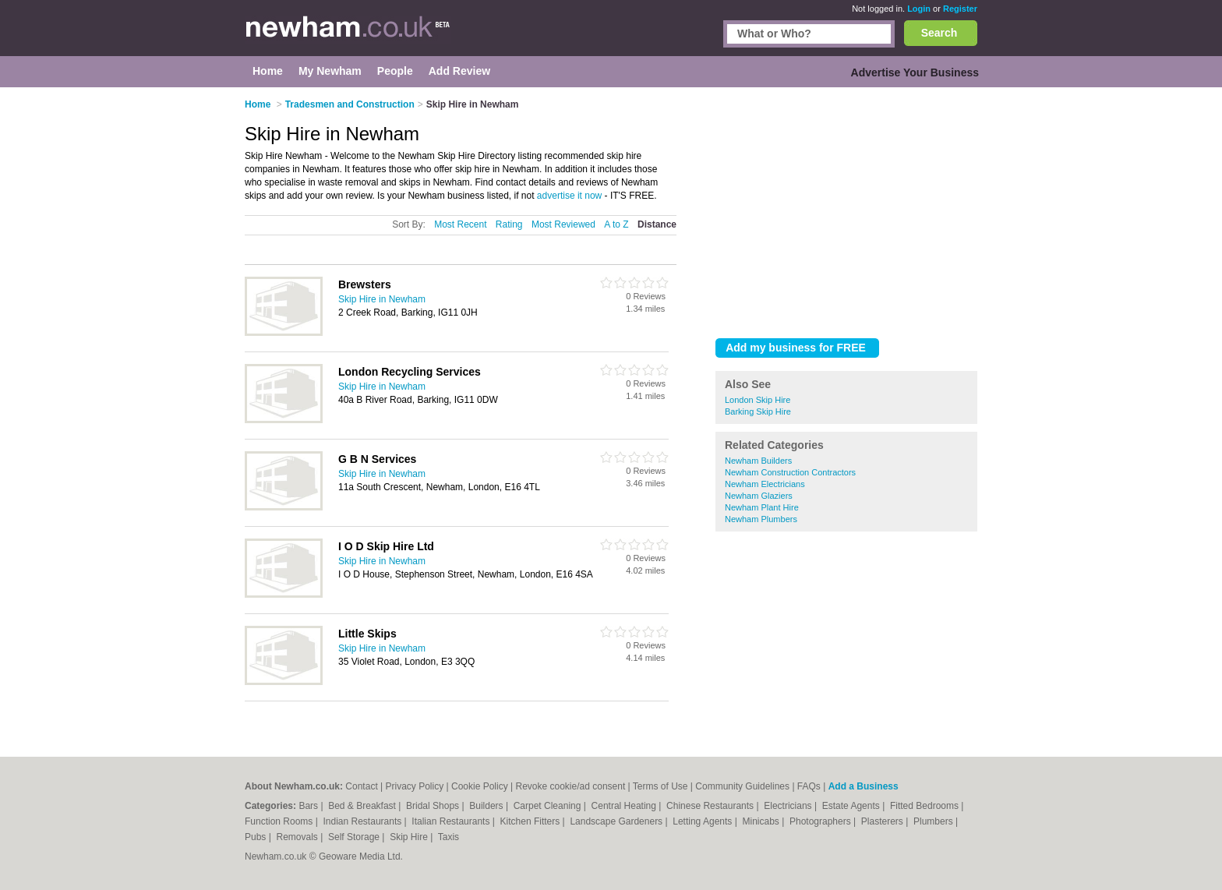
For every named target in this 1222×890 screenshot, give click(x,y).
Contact (361, 786)
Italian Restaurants (451, 821)
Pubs (257, 837)
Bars (309, 805)
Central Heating (625, 805)
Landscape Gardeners (617, 821)
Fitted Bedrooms (925, 805)
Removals (298, 837)
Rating (509, 224)
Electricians (789, 805)
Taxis (448, 837)
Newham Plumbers (761, 519)
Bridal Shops (433, 805)
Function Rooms (280, 821)
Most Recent (460, 224)
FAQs (809, 786)
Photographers (821, 821)
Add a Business (863, 786)
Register (960, 8)
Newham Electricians (765, 484)
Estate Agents (852, 805)
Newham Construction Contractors (790, 472)
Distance (656, 224)
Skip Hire (410, 837)
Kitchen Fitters (531, 821)
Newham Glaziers (759, 495)
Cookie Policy (479, 786)
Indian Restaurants (363, 821)
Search (939, 32)
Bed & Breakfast (363, 805)
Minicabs (762, 821)
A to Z (616, 224)
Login (919, 8)
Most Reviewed (563, 224)
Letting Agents (703, 821)
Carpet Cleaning (549, 805)
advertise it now (569, 195)
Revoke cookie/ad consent (571, 786)
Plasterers (883, 821)
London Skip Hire (757, 399)
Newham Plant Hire (762, 507)
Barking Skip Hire (758, 411)
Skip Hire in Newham (382, 299)
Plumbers (934, 821)
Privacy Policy (415, 786)
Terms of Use (660, 786)
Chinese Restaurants (711, 805)
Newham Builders (758, 460)
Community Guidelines (742, 786)
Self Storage (355, 837)
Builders (487, 805)
